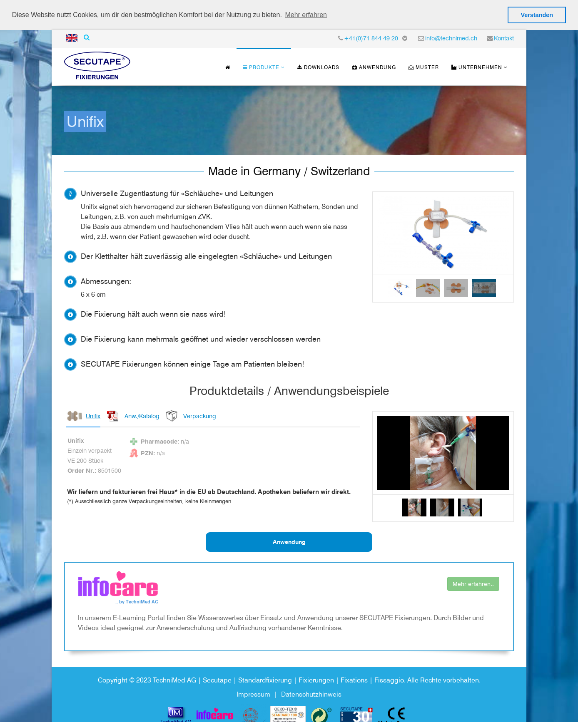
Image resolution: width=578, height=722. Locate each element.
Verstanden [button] (537, 15)
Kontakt (504, 36)
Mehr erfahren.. (473, 583)
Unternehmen (476, 66)
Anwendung (374, 66)
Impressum (253, 693)
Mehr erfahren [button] (306, 14)
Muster (424, 66)
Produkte (261, 66)
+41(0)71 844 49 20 (371, 36)
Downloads (318, 66)
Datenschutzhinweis (311, 693)
